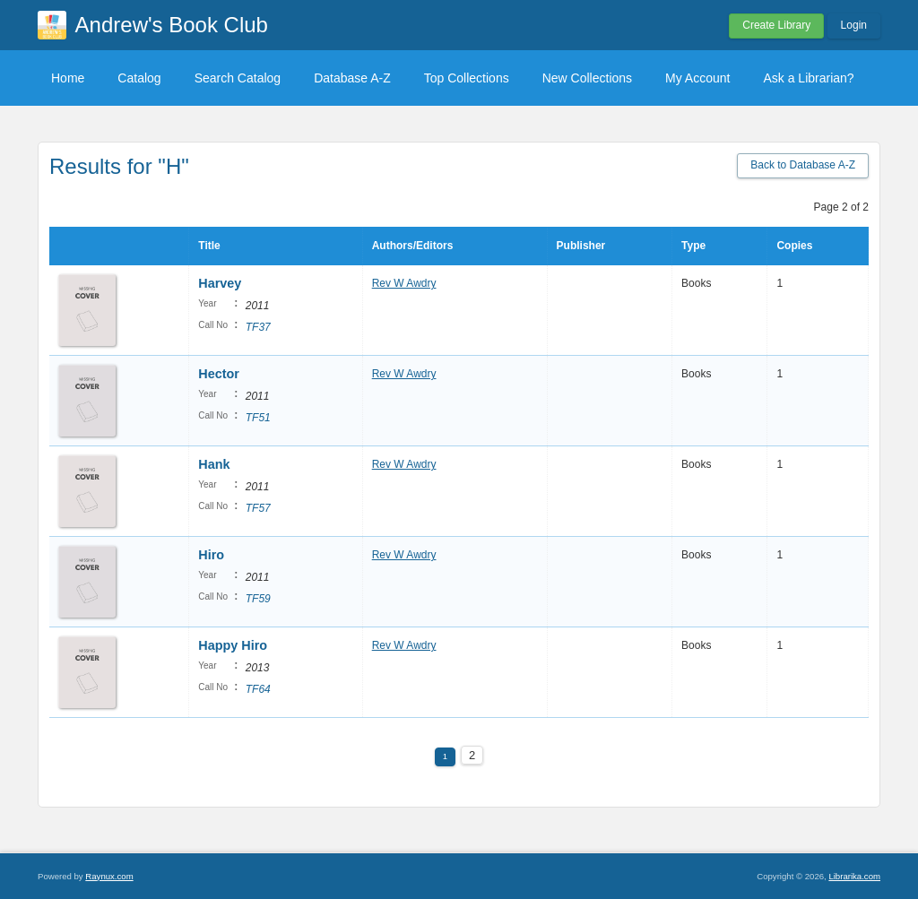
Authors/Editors (413, 245)
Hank (214, 464)
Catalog (138, 78)
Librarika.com (854, 876)
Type (693, 245)
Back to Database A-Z (802, 165)
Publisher (581, 245)
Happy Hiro (232, 645)
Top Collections (466, 78)
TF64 (258, 689)
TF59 (258, 598)
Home (67, 78)
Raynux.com (109, 876)
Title (209, 245)
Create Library (776, 25)
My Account (697, 78)
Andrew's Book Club (171, 25)
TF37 (258, 327)
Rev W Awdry (404, 283)
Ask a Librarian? (808, 78)
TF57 (258, 508)
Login (854, 25)
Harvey (219, 283)
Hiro (211, 555)
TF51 (258, 417)
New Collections (587, 78)
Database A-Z (352, 78)
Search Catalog (238, 78)
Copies (794, 245)
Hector (218, 374)
